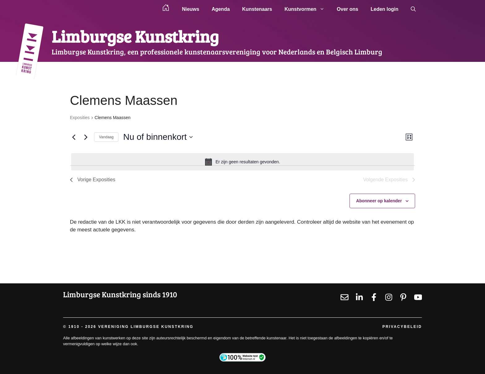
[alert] (242, 161)
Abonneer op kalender (379, 200)
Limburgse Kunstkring (135, 36)
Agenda (221, 9)
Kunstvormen (308, 9)
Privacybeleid (402, 327)
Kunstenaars (257, 9)
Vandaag (106, 137)
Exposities (80, 117)
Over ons (347, 9)
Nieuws (190, 9)
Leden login (384, 9)
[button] (413, 9)
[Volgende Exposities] (85, 137)
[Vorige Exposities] (73, 137)
